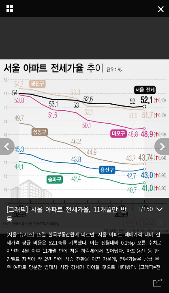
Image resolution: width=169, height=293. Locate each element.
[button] (161, 146)
